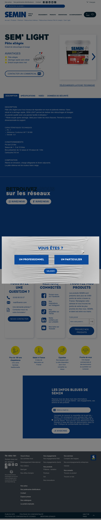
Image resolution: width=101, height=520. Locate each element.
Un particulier (71, 259)
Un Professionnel (31, 259)
